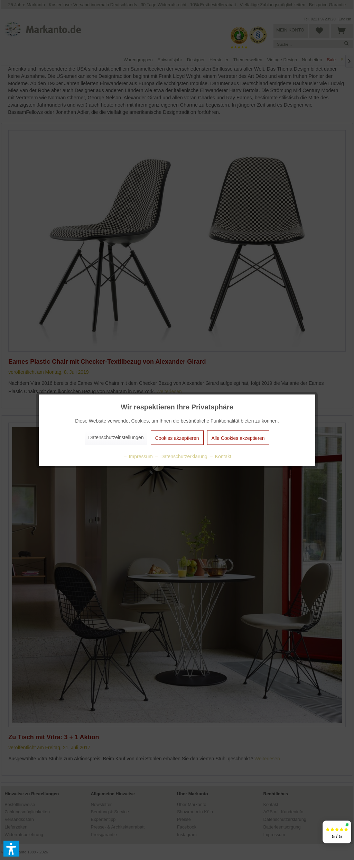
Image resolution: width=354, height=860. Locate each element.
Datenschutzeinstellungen (115, 437)
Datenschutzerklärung (180, 456)
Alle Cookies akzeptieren (238, 438)
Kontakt (220, 456)
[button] (11, 849)
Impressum (138, 456)
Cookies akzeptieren (177, 438)
